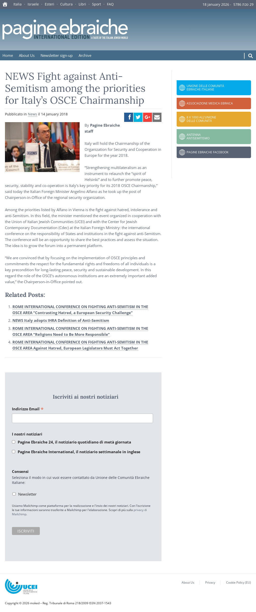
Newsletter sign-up (57, 55)
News (32, 114)
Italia (17, 4)
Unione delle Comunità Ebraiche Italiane (205, 87)
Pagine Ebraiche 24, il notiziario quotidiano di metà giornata (74, 441)
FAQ (110, 4)
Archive (85, 55)
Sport (96, 4)
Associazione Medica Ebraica (210, 103)
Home (7, 55)
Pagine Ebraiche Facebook (207, 152)
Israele (33, 4)
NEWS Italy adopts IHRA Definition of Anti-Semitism (60, 320)
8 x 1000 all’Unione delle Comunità (201, 119)
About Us (27, 55)
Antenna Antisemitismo (198, 136)
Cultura (66, 4)
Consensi (20, 471)
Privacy (210, 582)
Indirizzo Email (28, 409)
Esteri (49, 4)
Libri (82, 4)
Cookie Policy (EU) (238, 582)
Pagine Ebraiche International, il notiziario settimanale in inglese (79, 451)
